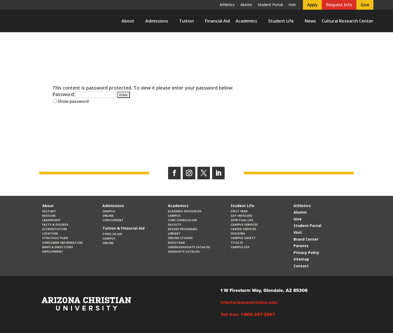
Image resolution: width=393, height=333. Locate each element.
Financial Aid (217, 21)
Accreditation (54, 229)
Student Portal (270, 5)
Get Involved (241, 216)
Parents (301, 245)
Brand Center (306, 239)
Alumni (246, 5)
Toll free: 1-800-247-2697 (247, 314)
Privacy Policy (306, 252)
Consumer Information (62, 243)
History (49, 211)
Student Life (281, 21)
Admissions (156, 21)
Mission (49, 216)
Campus (108, 211)
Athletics (227, 5)
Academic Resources (185, 211)
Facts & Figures (55, 224)
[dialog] (377, 317)
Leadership (51, 220)
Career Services (243, 229)
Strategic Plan (55, 238)
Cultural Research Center (347, 21)
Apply (312, 5)
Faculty (174, 224)
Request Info (339, 5)
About (127, 21)
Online (108, 216)
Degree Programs (182, 229)
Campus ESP (240, 247)
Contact (301, 265)
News (310, 21)
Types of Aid (112, 234)
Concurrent (112, 220)
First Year (239, 211)
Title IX (237, 243)
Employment (52, 251)
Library (174, 233)
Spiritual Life (242, 220)
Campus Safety (243, 238)
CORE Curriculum (182, 220)
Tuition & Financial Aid (123, 228)
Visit (292, 5)
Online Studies (180, 238)
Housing (238, 233)
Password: (84, 94)
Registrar (176, 243)
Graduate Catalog (184, 251)
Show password (73, 101)
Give (365, 5)
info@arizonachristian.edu (249, 302)
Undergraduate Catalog (189, 247)
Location (50, 233)
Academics (246, 21)
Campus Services (244, 224)
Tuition (186, 21)
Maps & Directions (57, 247)
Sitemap (301, 259)
